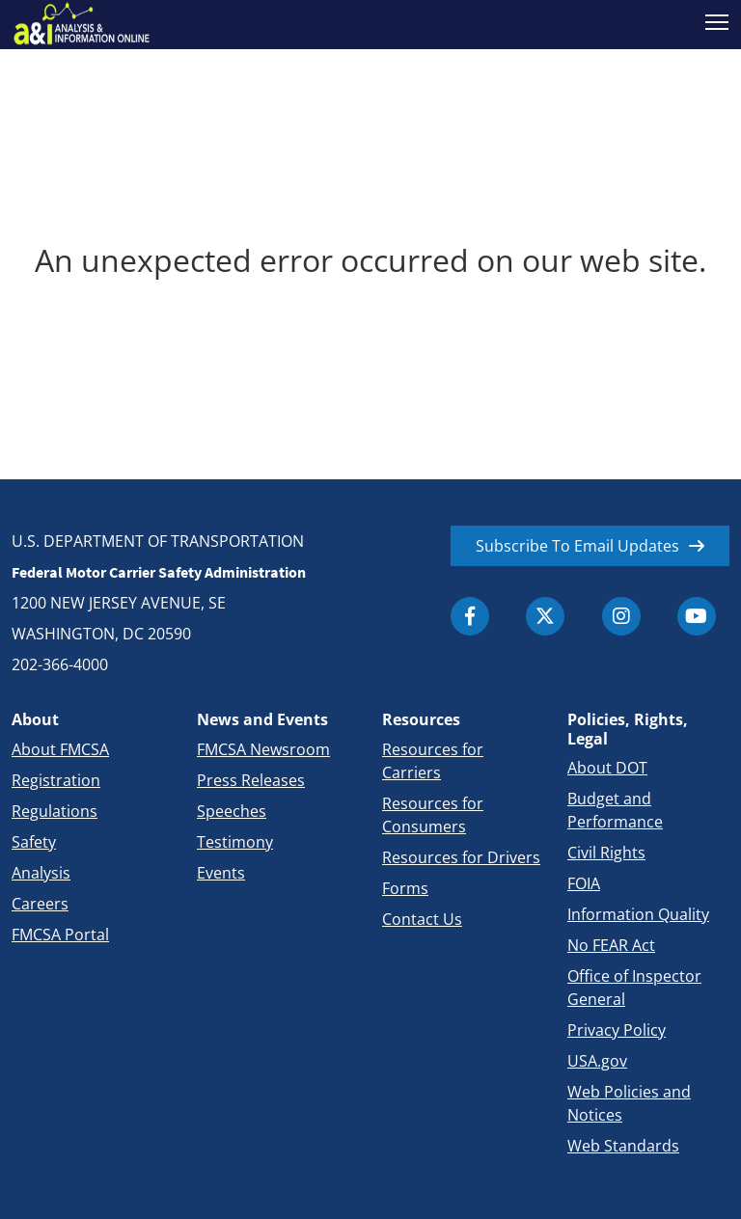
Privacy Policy (616, 1030)
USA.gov (597, 1060)
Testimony (235, 842)
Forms (405, 888)
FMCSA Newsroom (263, 749)
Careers (40, 903)
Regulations (54, 811)
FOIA (583, 883)
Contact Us (422, 919)
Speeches (231, 811)
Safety (34, 842)
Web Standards (623, 1145)
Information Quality (638, 914)
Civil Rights (606, 852)
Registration (56, 780)
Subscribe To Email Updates (577, 545)
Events (221, 872)
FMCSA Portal (60, 934)
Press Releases (251, 780)
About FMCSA (60, 749)
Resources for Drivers (461, 857)
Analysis (41, 872)
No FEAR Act (611, 945)
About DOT (607, 767)
